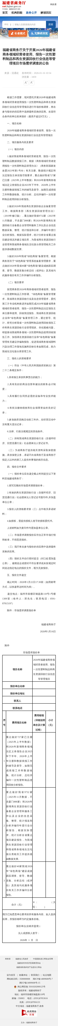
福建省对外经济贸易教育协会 (29, 963)
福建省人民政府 (21, 959)
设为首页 (11, 975)
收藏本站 (23, 975)
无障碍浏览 (39, 33)
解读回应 (46, 12)
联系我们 (35, 975)
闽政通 (53, 4)
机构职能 (16, 12)
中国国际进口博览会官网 (43, 959)
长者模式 (17, 33)
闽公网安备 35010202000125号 (30, 987)
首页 (5, 12)
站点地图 (47, 975)
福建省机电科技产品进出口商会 (29, 967)
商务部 (8, 959)
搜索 (50, 24)
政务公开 (31, 12)
